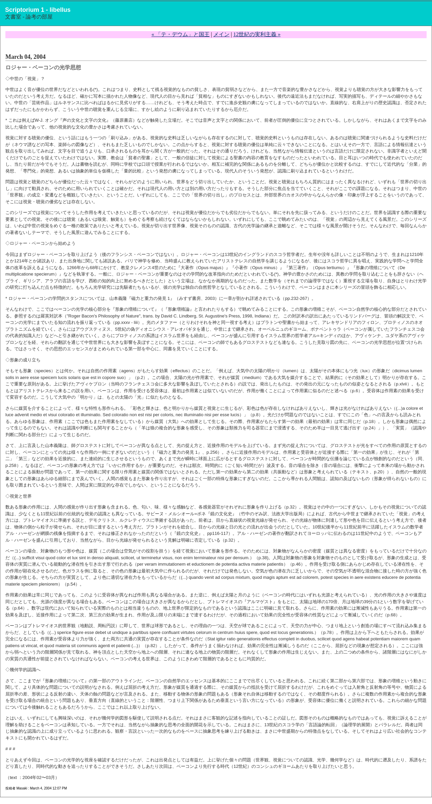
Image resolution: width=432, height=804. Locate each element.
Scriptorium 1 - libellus (38, 9)
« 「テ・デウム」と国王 (181, 34)
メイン (221, 34)
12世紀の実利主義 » (256, 34)
